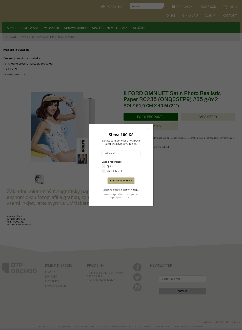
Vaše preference (112, 161)
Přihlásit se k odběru (121, 180)
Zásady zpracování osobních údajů (120, 189)
